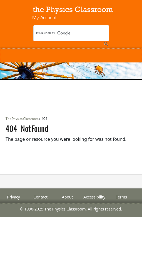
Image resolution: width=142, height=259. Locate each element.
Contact (40, 197)
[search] (72, 33)
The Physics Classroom (22, 118)
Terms (121, 197)
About (67, 197)
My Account (44, 17)
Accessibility (94, 197)
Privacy (13, 197)
